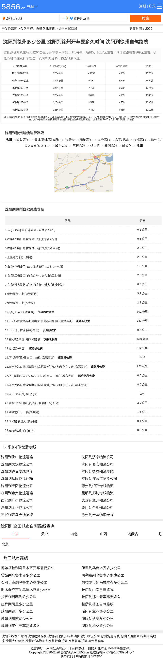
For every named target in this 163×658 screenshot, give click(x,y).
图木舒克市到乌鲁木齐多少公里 (26, 590)
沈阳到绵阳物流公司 (17, 486)
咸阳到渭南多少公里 (17, 619)
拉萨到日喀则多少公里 (19, 597)
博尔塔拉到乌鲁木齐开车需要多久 (27, 568)
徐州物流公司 (90, 636)
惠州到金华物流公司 (17, 507)
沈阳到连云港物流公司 (99, 479)
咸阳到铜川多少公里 (17, 611)
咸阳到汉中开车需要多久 (20, 626)
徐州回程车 (96, 641)
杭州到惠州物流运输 (17, 493)
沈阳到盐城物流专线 (98, 471)
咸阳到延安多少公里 (98, 619)
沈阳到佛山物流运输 (17, 457)
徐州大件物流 (15, 641)
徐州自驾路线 (67, 28)
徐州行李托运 (57, 641)
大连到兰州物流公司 (98, 500)
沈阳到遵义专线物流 (17, 471)
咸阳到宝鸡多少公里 (98, 611)
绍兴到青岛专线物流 (17, 515)
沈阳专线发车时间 (14, 636)
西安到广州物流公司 (17, 500)
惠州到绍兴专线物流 (98, 486)
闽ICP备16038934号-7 (118, 652)
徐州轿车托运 (77, 641)
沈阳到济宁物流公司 (98, 457)
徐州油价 (73, 636)
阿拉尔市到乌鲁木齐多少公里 (105, 582)
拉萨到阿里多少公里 (17, 604)
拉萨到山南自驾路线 (98, 590)
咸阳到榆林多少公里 (98, 626)
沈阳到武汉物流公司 (17, 464)
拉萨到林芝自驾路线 (98, 604)
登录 (152, 6)
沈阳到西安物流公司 (98, 464)
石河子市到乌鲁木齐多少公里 (24, 582)
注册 (142, 6)
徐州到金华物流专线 (98, 515)
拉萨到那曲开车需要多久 (101, 597)
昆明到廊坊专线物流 (98, 493)
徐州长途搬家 (130, 636)
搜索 (145, 18)
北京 (5, 544)
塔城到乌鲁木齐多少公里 (20, 575)
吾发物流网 (9, 28)
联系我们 (66, 656)
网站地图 (82, 656)
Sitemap (97, 656)
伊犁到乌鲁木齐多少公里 (101, 568)
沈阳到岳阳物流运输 (17, 479)
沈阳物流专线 (37, 636)
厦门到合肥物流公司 (98, 507)
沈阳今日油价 (57, 636)
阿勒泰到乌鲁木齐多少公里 (103, 575)
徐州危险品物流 (36, 641)
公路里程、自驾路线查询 (37, 28)
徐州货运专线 (110, 636)
